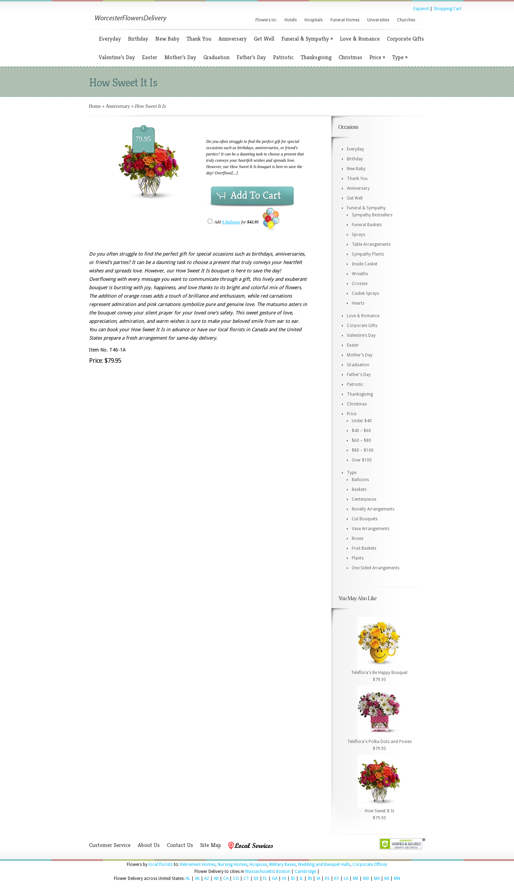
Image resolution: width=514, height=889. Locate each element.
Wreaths (360, 273)
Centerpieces (364, 499)
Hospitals (313, 20)
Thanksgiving (316, 57)
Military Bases (282, 864)
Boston (283, 871)
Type (399, 57)
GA (274, 878)
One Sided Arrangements (375, 567)
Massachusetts (259, 871)
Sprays (358, 234)
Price (377, 57)
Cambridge (305, 871)
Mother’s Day (180, 57)
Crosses (360, 283)
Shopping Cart (447, 8)
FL (265, 878)
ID (293, 878)
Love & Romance (360, 38)
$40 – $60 (361, 430)
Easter (149, 57)
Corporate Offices (369, 864)
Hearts (358, 303)
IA (318, 878)
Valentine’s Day (117, 57)
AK (197, 878)
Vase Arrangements (370, 528)
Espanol (421, 8)
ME (355, 878)
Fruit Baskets (364, 548)
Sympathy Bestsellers (372, 215)
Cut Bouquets (365, 518)
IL (301, 878)
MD (366, 878)
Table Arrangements (371, 244)
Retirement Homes (197, 864)
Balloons (360, 479)
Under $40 (362, 420)
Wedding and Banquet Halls (324, 864)
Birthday (138, 38)
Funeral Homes (344, 20)
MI (386, 878)
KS (327, 878)
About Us (149, 845)
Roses (357, 538)
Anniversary (232, 38)
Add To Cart (256, 195)
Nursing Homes (232, 864)
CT (246, 878)
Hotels (291, 20)
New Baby (167, 38)
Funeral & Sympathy (307, 38)
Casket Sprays (365, 293)
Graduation (216, 57)
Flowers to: (266, 20)
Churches (406, 20)
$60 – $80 (361, 440)
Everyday (110, 38)
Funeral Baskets (367, 224)
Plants (358, 558)
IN (310, 878)
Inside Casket (364, 264)
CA (225, 878)
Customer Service (110, 845)
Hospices (258, 864)
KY (336, 878)
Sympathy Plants (368, 254)
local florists (161, 864)
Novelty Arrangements (373, 509)
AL (188, 878)
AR (216, 878)
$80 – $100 (362, 450)
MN (397, 878)
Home (95, 106)
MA (377, 878)
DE (256, 878)
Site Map (210, 845)
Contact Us (180, 845)
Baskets (359, 489)
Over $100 (362, 460)
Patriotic (283, 57)
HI (284, 878)
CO (236, 878)
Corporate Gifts (405, 38)
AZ (206, 878)
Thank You (198, 38)
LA (346, 878)
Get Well (264, 38)
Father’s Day (251, 57)
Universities (378, 20)
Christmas (350, 57)
